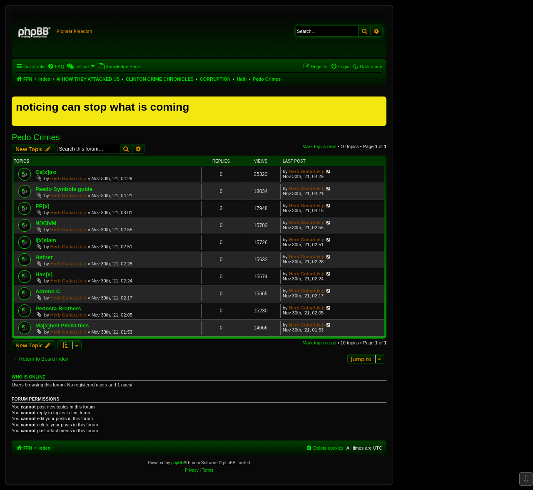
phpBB (177, 462)
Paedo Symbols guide (63, 189)
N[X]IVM (46, 223)
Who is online (28, 376)
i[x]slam (45, 240)
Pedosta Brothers (58, 308)
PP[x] (42, 206)
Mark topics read (319, 146)
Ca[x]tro (46, 172)
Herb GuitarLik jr (68, 178)
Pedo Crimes (36, 137)
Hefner (44, 257)
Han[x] (43, 274)
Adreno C (47, 291)
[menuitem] (55, 66)
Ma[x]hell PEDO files (62, 325)
